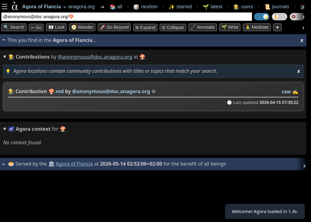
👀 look (56, 27)
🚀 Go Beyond (114, 27)
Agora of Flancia (75, 163)
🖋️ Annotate (202, 27)
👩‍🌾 (11, 91)
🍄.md (56, 91)
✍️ (295, 91)
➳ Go (36, 27)
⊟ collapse (173, 27)
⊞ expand (145, 27)
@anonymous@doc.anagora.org (95, 56)
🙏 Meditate (257, 27)
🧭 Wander (82, 27)
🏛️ (52, 163)
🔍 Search (13, 27)
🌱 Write (229, 27)
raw (286, 91)
